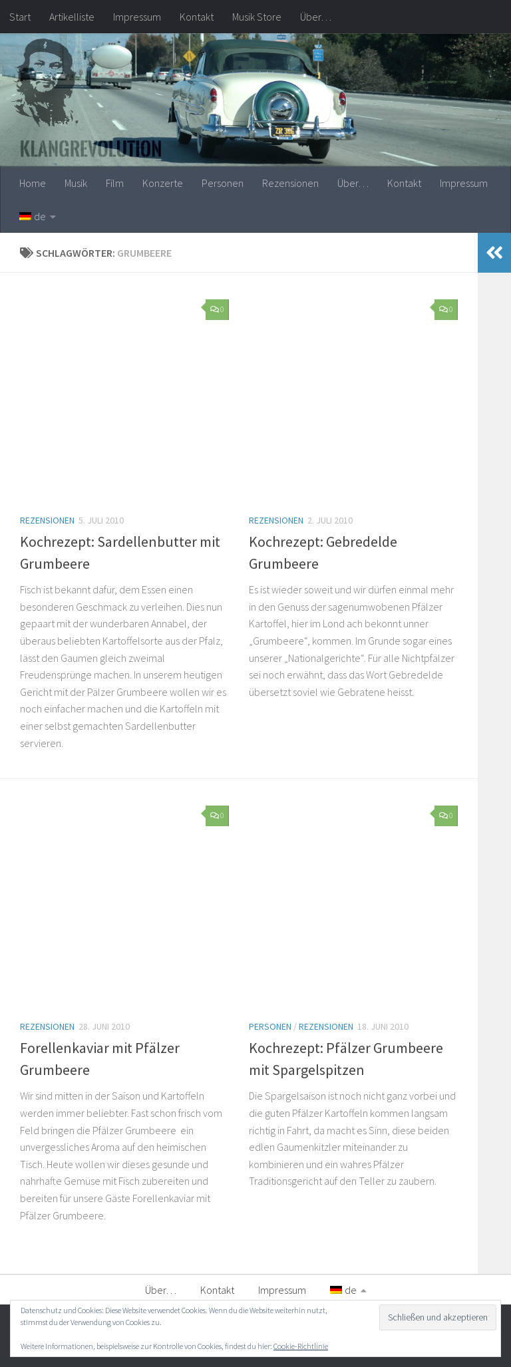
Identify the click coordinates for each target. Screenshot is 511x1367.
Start (20, 16)
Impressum (137, 16)
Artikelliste (71, 16)
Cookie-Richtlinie (300, 1346)
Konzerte (162, 183)
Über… (315, 16)
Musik (76, 183)
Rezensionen (290, 183)
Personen (223, 183)
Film (115, 183)
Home (32, 183)
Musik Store (256, 16)
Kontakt (197, 16)
